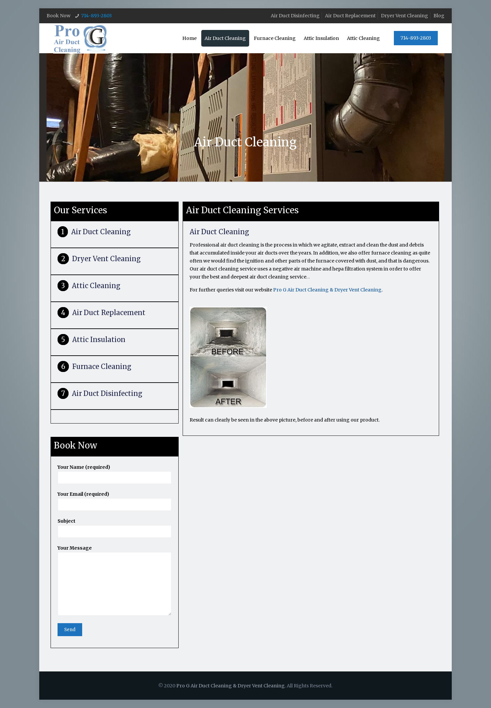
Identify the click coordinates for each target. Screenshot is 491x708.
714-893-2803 (96, 16)
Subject (115, 528)
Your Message (115, 580)
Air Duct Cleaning (101, 232)
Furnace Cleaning (101, 366)
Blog (438, 16)
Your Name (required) (115, 474)
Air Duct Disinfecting (295, 16)
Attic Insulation (98, 339)
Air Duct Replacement (350, 16)
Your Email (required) (115, 501)
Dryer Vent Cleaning (404, 16)
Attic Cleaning (96, 285)
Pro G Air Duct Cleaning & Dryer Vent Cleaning (327, 290)
